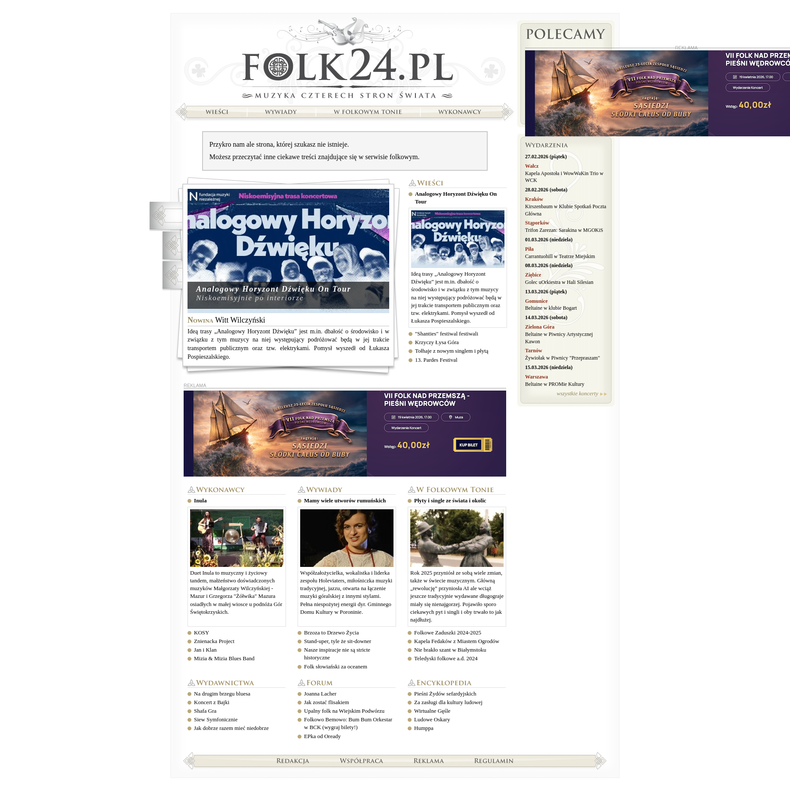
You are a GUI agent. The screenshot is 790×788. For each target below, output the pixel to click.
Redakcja (293, 760)
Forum (347, 683)
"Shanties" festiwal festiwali (446, 333)
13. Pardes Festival (436, 360)
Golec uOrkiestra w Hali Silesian (559, 282)
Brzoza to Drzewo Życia (331, 632)
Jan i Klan (205, 649)
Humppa (423, 728)
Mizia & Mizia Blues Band (224, 658)
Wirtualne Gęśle (432, 711)
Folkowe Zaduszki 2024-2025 (447, 632)
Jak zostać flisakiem (326, 702)
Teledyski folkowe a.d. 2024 (445, 658)
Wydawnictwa (237, 683)
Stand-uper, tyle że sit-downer (337, 641)
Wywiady (347, 490)
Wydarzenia (566, 146)
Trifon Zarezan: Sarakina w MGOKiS (564, 230)
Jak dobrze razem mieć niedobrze (231, 728)
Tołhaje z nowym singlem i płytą (452, 351)
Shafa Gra (205, 711)
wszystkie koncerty (577, 393)
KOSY (201, 632)
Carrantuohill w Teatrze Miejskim (560, 256)
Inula (200, 500)
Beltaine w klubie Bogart (551, 308)
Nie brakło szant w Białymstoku (450, 649)
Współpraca (362, 760)
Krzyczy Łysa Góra (437, 342)
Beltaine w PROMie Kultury (554, 384)
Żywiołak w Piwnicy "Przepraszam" (562, 358)
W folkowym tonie (457, 490)
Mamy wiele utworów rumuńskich (345, 500)
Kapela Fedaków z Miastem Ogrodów (456, 641)
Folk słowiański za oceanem (335, 666)
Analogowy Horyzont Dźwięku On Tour (273, 289)
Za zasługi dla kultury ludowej (448, 702)
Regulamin (493, 760)
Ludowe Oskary (432, 719)
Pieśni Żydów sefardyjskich (445, 693)
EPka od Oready (322, 736)
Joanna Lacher (320, 693)
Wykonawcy (237, 490)
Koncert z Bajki (211, 702)
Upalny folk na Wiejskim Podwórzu (344, 711)
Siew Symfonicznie (215, 719)
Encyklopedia (457, 683)
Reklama (429, 760)
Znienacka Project (214, 641)
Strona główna (344, 59)
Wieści (458, 183)
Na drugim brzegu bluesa (222, 693)
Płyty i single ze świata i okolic (450, 500)
